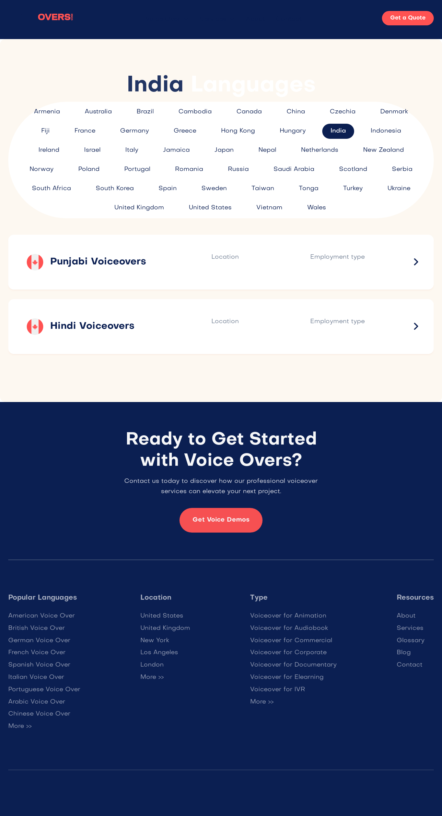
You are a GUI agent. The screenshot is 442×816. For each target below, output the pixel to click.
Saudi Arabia (294, 169)
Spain (168, 189)
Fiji (45, 131)
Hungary (293, 131)
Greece (185, 131)
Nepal (267, 150)
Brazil (145, 112)
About (255, 19)
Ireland (48, 150)
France (84, 131)
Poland (89, 169)
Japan (224, 150)
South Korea (115, 189)
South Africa (51, 189)
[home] (40, 18)
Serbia (402, 169)
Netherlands (319, 150)
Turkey (353, 189)
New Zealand (383, 150)
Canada (249, 112)
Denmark (394, 112)
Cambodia (195, 112)
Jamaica (176, 150)
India (338, 131)
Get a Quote (408, 18)
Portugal (137, 169)
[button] (167, 19)
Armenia (47, 112)
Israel (92, 150)
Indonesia (386, 131)
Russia (238, 169)
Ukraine (398, 189)
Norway (42, 169)
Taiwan (263, 189)
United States (210, 208)
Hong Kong (238, 131)
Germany (134, 131)
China (296, 112)
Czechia (343, 112)
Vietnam (269, 208)
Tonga (308, 189)
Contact (289, 19)
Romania (189, 169)
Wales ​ (317, 208)
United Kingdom (139, 208)
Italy (131, 150)
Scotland (353, 169)
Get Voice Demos (221, 525)
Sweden (214, 189)
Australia (98, 112)
